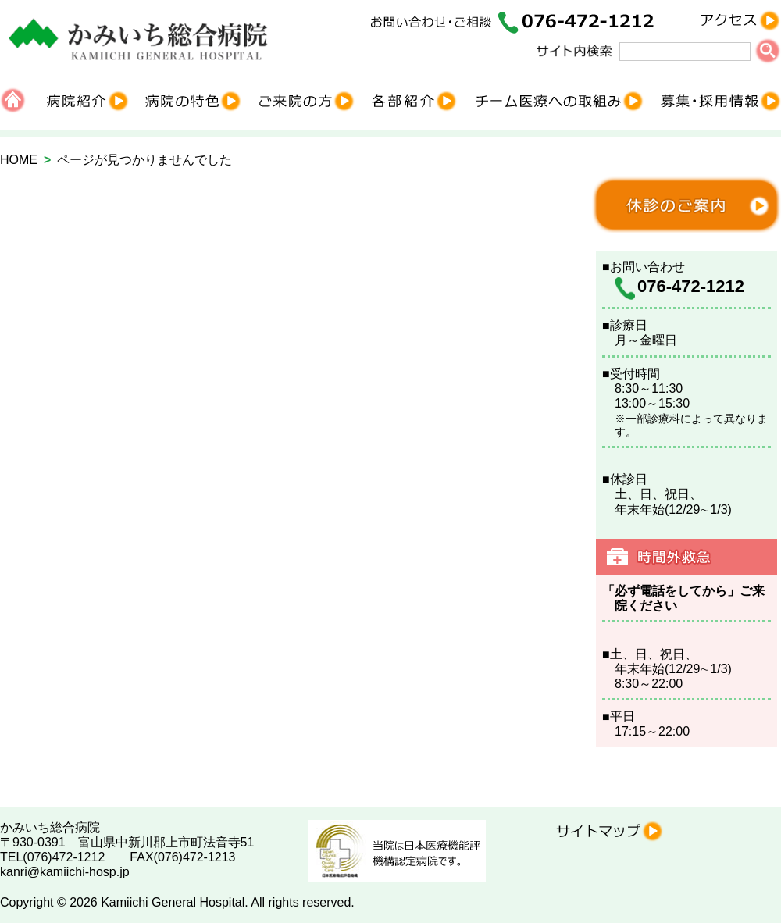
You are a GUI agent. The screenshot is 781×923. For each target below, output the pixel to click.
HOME (18, 159)
